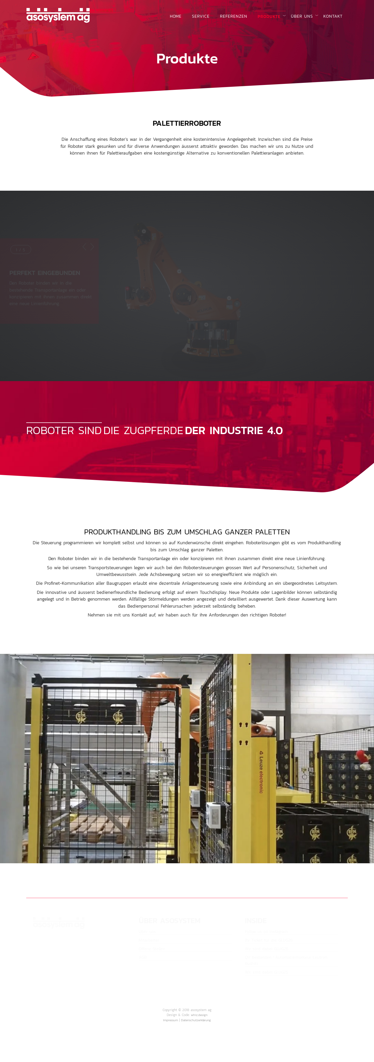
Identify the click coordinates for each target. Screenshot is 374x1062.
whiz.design (199, 1015)
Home (176, 16)
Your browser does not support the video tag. (187, 758)
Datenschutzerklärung (196, 1020)
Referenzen (233, 16)
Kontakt (333, 16)
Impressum (170, 1020)
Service (201, 16)
